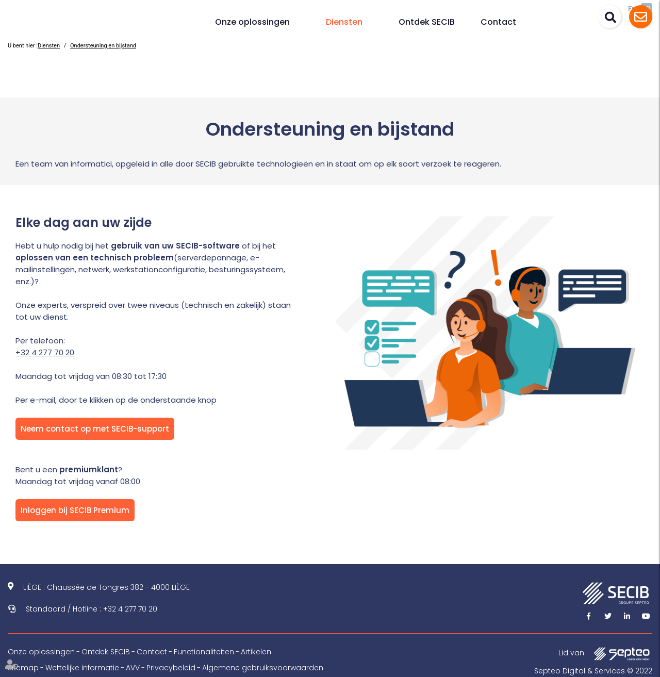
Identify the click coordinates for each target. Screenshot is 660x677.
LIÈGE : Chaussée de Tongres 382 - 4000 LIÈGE (106, 587)
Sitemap (23, 668)
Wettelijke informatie (82, 668)
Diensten (344, 22)
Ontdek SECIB (427, 22)
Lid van (605, 654)
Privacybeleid (170, 668)
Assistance (640, 16)
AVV (133, 668)
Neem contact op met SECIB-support (95, 428)
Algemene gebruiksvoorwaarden (262, 668)
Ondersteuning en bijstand (103, 45)
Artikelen (256, 652)
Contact (498, 22)
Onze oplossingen (252, 22)
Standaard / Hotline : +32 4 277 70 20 (91, 609)
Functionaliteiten (204, 652)
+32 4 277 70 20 (44, 352)
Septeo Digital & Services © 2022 (593, 671)
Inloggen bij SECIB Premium (75, 510)
